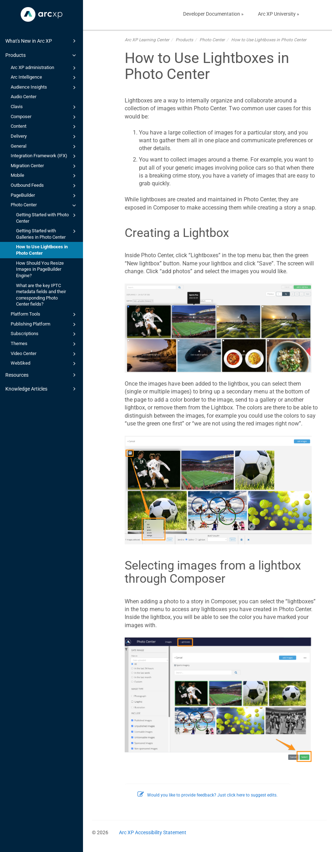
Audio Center (23, 96)
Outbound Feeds (44, 186)
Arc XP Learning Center (147, 39)
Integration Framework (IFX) (44, 156)
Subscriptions (44, 334)
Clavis (44, 107)
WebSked (44, 363)
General (44, 146)
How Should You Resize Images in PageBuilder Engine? (40, 269)
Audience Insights (44, 87)
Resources (41, 375)
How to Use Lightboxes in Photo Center (42, 250)
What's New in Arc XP (41, 41)
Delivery (44, 137)
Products (41, 55)
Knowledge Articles (41, 389)
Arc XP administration (44, 68)
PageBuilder (44, 196)
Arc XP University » (278, 14)
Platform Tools (44, 314)
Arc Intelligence (44, 77)
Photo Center (44, 205)
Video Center (44, 354)
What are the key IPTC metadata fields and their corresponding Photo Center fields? (41, 295)
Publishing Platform (44, 324)
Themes (44, 344)
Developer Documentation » (213, 14)
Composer (44, 117)
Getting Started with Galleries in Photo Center (47, 233)
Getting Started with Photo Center (47, 217)
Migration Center (44, 166)
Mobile (44, 176)
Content (44, 127)
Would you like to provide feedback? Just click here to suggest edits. (207, 795)
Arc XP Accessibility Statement (152, 832)
